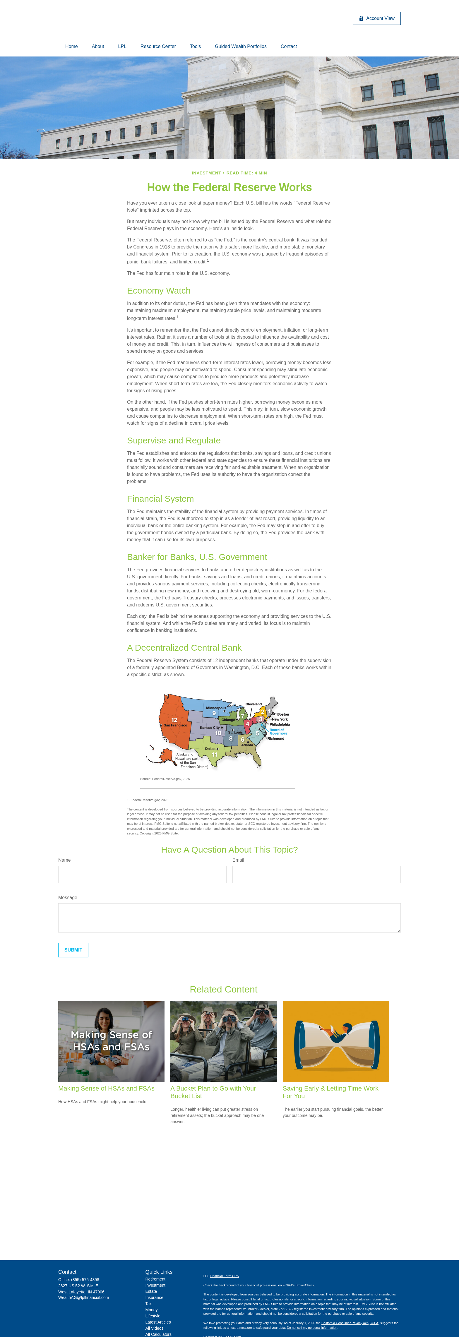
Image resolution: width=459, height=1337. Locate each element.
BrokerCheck (304, 1285)
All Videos (154, 1328)
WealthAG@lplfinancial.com (83, 1297)
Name (64, 860)
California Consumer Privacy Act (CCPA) (350, 1323)
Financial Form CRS (224, 1276)
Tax (148, 1303)
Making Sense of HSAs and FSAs (106, 1088)
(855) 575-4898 (85, 1279)
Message (67, 897)
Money (151, 1309)
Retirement (155, 1279)
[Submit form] (73, 950)
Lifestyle (152, 1316)
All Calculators (158, 1334)
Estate (151, 1291)
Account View (377, 18)
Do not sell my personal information (312, 1327)
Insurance (154, 1297)
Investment (155, 1285)
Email (238, 860)
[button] (71, 46)
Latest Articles (158, 1322)
